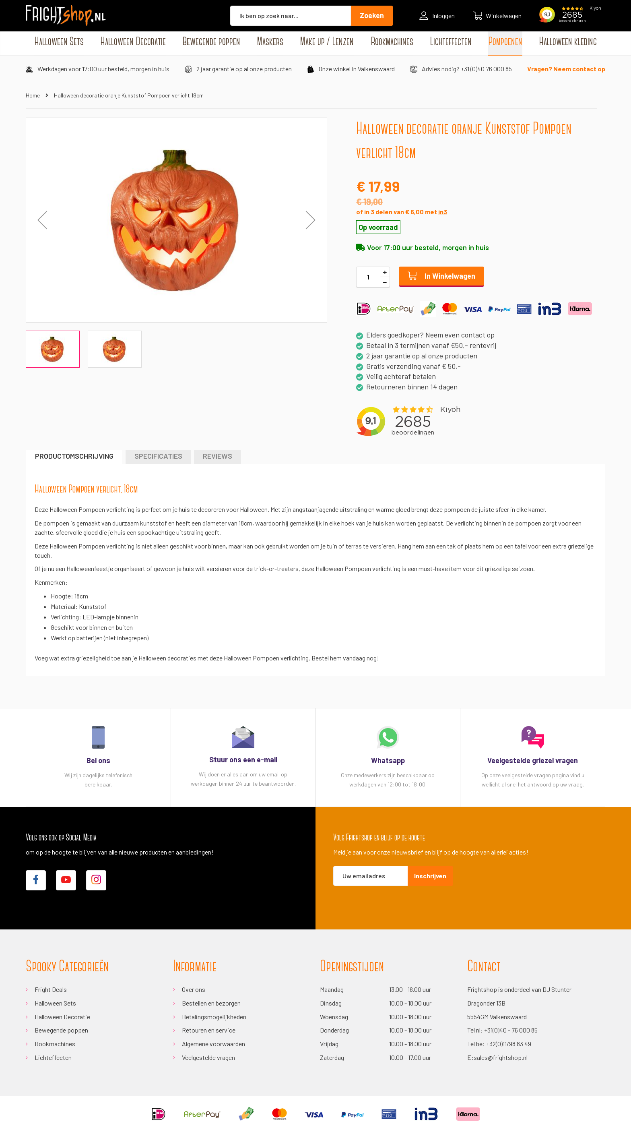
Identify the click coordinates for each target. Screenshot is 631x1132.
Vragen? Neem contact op (566, 68)
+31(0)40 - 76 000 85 (511, 1030)
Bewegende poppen (61, 1030)
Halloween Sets (55, 1003)
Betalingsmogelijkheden (214, 1016)
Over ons (193, 989)
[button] (311, 220)
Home (33, 95)
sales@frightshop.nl (501, 1057)
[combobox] (290, 16)
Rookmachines (55, 1043)
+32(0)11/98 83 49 (508, 1043)
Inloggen (437, 15)
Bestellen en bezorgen (211, 1003)
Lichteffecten (53, 1057)
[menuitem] (59, 42)
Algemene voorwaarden (213, 1043)
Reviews (217, 455)
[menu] (315, 42)
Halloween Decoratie (62, 1016)
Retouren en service (208, 1030)
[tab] (74, 457)
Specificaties (158, 455)
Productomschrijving (74, 455)
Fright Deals (51, 989)
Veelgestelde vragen (208, 1057)
